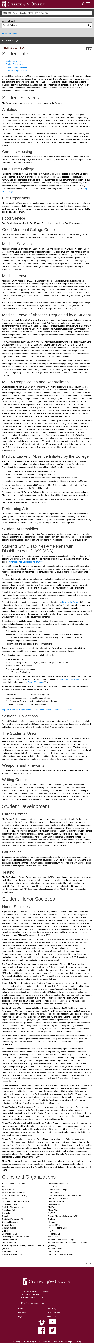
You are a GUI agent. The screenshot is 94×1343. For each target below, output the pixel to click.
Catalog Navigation (13, 40)
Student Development (15, 64)
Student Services (13, 61)
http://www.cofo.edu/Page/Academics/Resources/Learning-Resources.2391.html (37, 710)
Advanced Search (9, 33)
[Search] (83, 4)
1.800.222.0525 (40, 1303)
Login (20, 1317)
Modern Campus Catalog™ (71, 1341)
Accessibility (51, 1309)
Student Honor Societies (16, 67)
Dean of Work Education (69, 679)
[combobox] (47, 13)
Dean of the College (71, 602)
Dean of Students (35, 682)
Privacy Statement (53, 1313)
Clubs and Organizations (16, 71)
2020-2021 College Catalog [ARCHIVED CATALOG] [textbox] (25, 13)
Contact (21, 1309)
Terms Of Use (52, 1317)
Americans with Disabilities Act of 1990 (26, 562)
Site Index (22, 1313)
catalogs (17, 1341)
